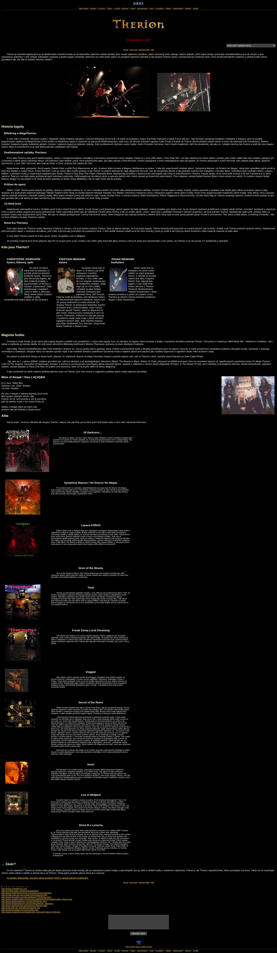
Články (109, 8)
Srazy (152, 8)
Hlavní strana (83, 950)
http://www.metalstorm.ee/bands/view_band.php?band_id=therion (30, 912)
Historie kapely (12, 126)
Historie (125, 50)
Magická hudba (144, 50)
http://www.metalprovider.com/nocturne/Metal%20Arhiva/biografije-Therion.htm (36, 899)
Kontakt (195, 8)
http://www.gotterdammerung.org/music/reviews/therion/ (26, 893)
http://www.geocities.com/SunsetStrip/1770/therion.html (26, 897)
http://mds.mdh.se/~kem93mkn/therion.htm (20, 908)
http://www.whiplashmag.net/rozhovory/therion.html (24, 906)
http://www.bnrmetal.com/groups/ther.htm (20, 910)
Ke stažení (159, 8)
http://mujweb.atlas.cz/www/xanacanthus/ (20, 891)
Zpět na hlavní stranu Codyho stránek (138, 946)
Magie (133, 8)
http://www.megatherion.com (14, 889)
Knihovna (125, 8)
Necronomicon (142, 8)
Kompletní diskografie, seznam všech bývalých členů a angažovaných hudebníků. (48, 878)
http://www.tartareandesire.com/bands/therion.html (24, 901)
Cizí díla (117, 8)
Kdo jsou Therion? (15, 247)
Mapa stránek (178, 8)
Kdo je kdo (133, 50)
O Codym (101, 8)
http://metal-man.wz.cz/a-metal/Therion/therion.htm (24, 895)
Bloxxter (93, 8)
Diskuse (188, 8)
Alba (152, 50)
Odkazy (168, 8)
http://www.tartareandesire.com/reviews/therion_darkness (27, 903)
